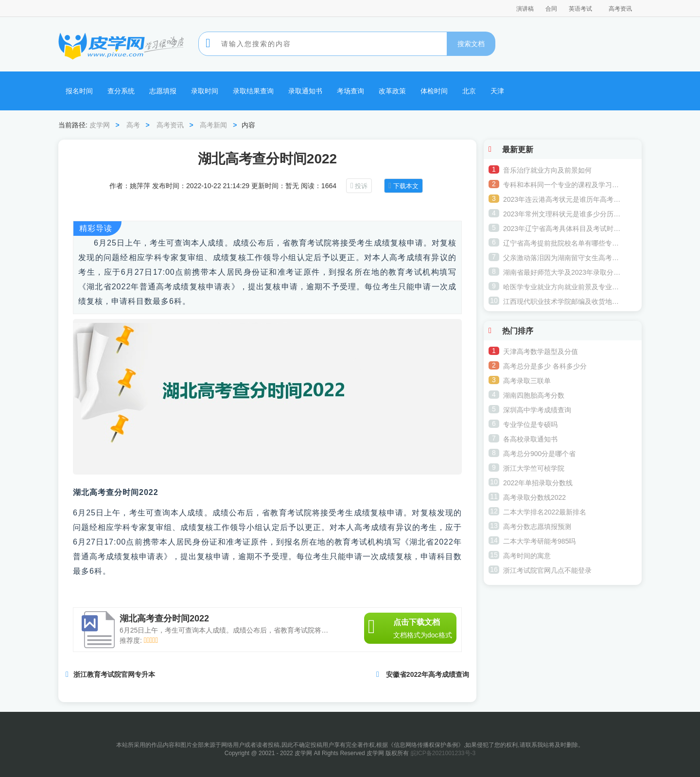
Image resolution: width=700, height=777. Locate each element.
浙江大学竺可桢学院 (533, 468)
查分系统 (121, 91)
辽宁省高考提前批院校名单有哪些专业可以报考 (563, 243)
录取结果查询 (253, 91)
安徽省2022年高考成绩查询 (427, 674)
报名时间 (79, 91)
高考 (133, 125)
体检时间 (434, 91)
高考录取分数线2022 (534, 497)
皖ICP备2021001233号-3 (443, 753)
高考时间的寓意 (527, 556)
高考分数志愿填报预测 (537, 526)
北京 (469, 91)
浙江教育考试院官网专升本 (114, 674)
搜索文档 (471, 44)
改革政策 (392, 91)
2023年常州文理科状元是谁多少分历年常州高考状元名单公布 (563, 214)
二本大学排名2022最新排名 (544, 512)
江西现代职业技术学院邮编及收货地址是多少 (563, 301)
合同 (551, 8)
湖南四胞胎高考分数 (533, 395)
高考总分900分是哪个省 (539, 454)
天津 (497, 91)
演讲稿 (525, 8)
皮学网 (99, 125)
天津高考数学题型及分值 (540, 351)
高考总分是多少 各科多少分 (545, 366)
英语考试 (580, 8)
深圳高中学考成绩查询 (537, 410)
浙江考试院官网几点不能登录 (547, 570)
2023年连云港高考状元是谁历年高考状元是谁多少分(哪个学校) (563, 199)
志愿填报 (162, 91)
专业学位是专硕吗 (530, 424)
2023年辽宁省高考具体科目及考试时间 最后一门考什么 (563, 228)
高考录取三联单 (527, 381)
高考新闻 (213, 125)
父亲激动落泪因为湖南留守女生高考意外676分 (563, 258)
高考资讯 (620, 8)
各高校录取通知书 (530, 439)
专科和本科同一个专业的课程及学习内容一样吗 (563, 185)
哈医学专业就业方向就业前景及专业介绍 (563, 287)
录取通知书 (305, 91)
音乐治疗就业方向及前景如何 (547, 170)
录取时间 (204, 91)
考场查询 (350, 91)
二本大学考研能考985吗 (539, 541)
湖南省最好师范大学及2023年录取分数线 (563, 272)
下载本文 (406, 186)
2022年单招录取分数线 (538, 483)
